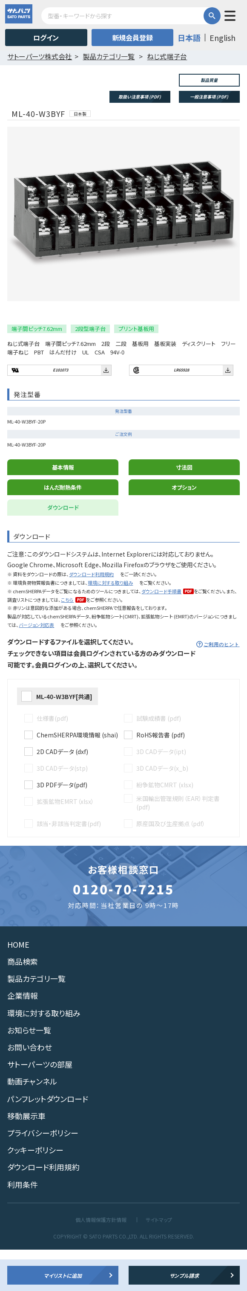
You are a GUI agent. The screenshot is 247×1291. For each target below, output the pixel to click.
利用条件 (22, 1225)
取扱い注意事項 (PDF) (139, 96)
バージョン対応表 (36, 666)
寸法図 (184, 509)
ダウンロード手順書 (161, 632)
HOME (18, 985)
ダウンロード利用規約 (91, 615)
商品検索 (22, 1002)
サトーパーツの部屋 (39, 1105)
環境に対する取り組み (110, 624)
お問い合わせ (29, 1088)
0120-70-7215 (123, 930)
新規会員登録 (132, 37)
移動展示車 (26, 1157)
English (223, 37)
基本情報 (63, 509)
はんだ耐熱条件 (63, 529)
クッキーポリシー (35, 1191)
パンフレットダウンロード (47, 1140)
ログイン (46, 37)
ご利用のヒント (222, 685)
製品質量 (209, 80)
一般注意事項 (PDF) (209, 96)
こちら (67, 641)
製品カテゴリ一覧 (36, 1020)
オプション (184, 529)
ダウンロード (63, 549)
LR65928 (181, 411)
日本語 (189, 37)
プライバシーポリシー (42, 1174)
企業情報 (22, 1037)
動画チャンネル (32, 1123)
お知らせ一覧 (29, 1071)
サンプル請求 (184, 1275)
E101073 (60, 411)
